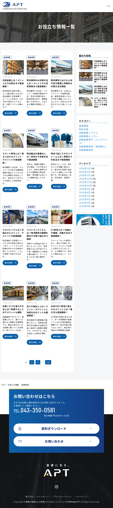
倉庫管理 (83, 125)
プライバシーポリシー (63, 496)
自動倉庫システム (88, 132)
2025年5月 (85, 202)
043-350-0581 (38, 410)
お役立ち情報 (13, 385)
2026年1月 (85, 175)
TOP (3, 385)
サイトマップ (82, 496)
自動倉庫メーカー (88, 136)
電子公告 (29, 496)
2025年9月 (85, 189)
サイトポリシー (43, 496)
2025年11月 (85, 182)
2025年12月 (85, 178)
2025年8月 (85, 192)
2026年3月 (85, 168)
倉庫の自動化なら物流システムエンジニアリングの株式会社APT (53, 501)
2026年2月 (85, 171)
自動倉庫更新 (86, 149)
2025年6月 (85, 199)
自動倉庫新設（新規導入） (93, 146)
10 (48, 362)
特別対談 (83, 129)
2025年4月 (85, 206)
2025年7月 (85, 195)
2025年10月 (85, 185)
